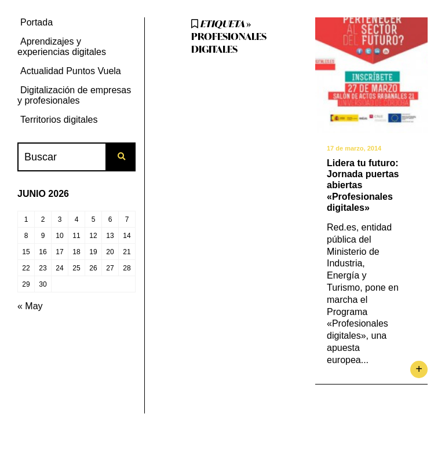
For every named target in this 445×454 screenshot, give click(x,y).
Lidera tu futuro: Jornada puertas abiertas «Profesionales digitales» (363, 185)
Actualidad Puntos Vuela (70, 71)
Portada (36, 22)
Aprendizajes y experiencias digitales (61, 46)
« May (30, 306)
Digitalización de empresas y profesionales (74, 95)
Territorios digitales (58, 120)
